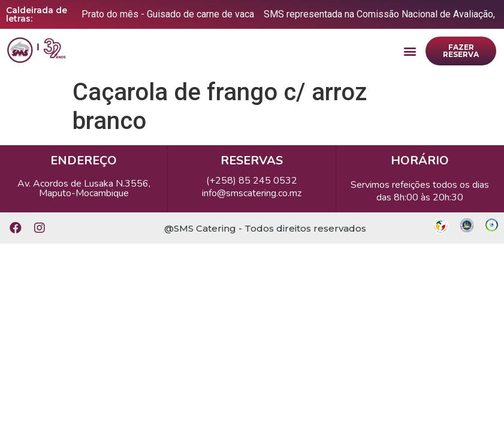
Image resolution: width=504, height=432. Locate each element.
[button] (410, 51)
